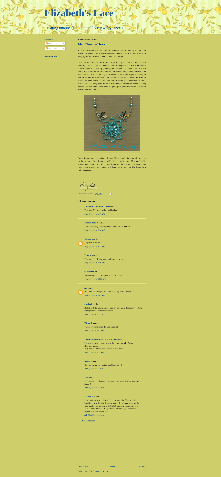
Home (112, 467)
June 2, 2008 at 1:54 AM (94, 331)
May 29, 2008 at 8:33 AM (94, 247)
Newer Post (83, 467)
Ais (85, 288)
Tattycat (87, 255)
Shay (86, 377)
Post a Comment (88, 421)
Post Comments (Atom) (98, 471)
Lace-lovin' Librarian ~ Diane (97, 206)
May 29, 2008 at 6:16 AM (94, 214)
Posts (49, 43)
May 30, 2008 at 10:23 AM (95, 279)
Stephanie (88, 304)
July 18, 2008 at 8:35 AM (94, 415)
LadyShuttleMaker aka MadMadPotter (101, 339)
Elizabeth (88, 323)
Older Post (141, 467)
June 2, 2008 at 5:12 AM (94, 352)
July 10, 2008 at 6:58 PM (94, 388)
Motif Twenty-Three (91, 44)
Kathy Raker (89, 397)
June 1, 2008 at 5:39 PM (93, 314)
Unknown (88, 239)
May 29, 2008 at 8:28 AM (94, 230)
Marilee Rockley (91, 223)
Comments (51, 48)
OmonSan (88, 272)
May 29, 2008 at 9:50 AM (94, 263)
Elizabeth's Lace (79, 12)
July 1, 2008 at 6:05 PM (93, 369)
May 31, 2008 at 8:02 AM (94, 295)
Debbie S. (88, 361)
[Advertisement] (112, 443)
